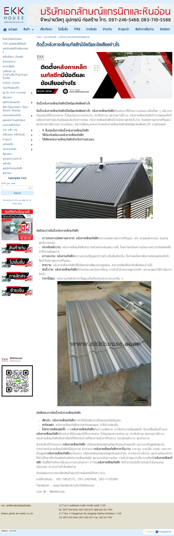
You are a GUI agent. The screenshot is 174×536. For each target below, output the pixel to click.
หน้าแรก (38, 37)
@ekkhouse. (57, 492)
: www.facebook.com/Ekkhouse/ (73, 486)
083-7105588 (108, 479)
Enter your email (8, 183)
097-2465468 (87, 479)
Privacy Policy (17, 204)
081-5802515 (65, 479)
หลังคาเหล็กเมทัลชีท (50, 37)
